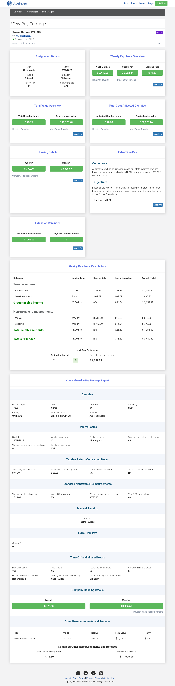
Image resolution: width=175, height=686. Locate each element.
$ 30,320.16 (146, 122)
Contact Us (108, 678)
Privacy (89, 678)
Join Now (161, 3)
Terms (82, 678)
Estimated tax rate (60, 355)
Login (151, 3)
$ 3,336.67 (66, 168)
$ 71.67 (152, 72)
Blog (75, 678)
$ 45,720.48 (66, 122)
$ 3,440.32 (102, 72)
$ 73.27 (29, 122)
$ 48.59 (109, 122)
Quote (159, 32)
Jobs (125, 3)
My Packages (48, 12)
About (68, 678)
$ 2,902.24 (127, 72)
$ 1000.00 (29, 239)
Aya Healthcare (24, 36)
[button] (134, 3)
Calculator (18, 12)
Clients (98, 678)
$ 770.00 (29, 168)
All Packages (32, 12)
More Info (158, 85)
